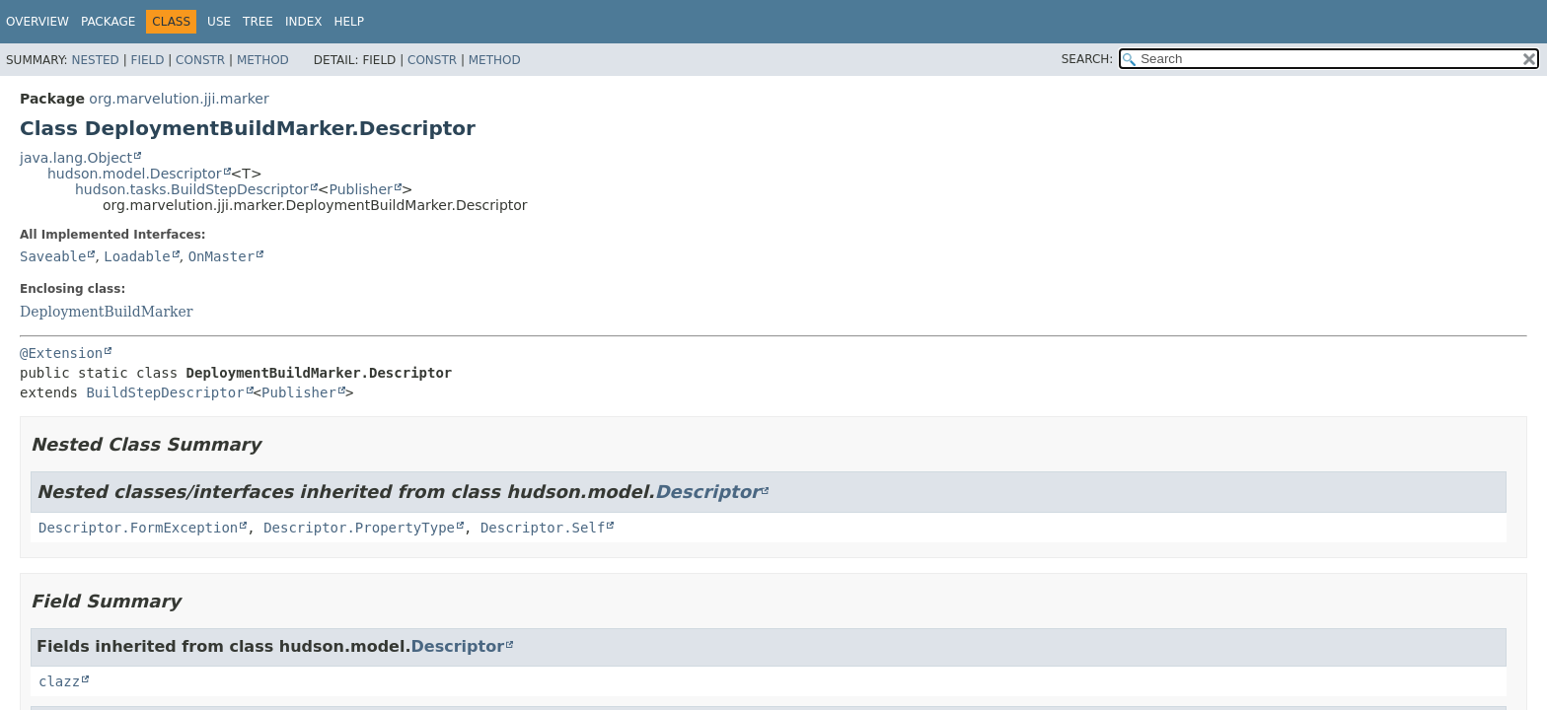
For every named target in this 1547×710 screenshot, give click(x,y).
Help (348, 22)
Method (263, 60)
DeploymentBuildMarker (106, 312)
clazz (59, 681)
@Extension (61, 353)
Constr (200, 60)
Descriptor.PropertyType (359, 527)
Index (304, 22)
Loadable (137, 256)
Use (219, 22)
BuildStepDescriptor (165, 392)
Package (108, 22)
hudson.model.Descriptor (134, 173)
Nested (94, 60)
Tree (258, 22)
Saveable (53, 256)
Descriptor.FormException (138, 527)
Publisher (361, 189)
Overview (37, 22)
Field (147, 60)
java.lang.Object (76, 158)
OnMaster (221, 256)
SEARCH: (1088, 59)
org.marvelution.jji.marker (178, 98)
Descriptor (707, 491)
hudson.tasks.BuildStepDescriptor (192, 189)
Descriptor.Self (542, 527)
